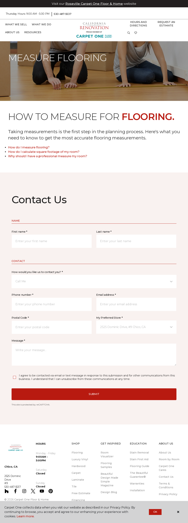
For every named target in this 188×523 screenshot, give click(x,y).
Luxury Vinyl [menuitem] (80, 459)
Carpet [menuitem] (76, 473)
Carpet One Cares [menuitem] (166, 468)
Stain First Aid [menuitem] (139, 459)
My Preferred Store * (109, 317)
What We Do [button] (41, 24)
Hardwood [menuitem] (78, 466)
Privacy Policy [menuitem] (168, 494)
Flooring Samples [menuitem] (106, 465)
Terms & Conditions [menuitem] (166, 485)
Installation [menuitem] (137, 490)
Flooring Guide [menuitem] (139, 466)
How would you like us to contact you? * (37, 272)
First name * (19, 231)
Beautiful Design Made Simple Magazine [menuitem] (109, 479)
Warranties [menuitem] (137, 483)
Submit (94, 394)
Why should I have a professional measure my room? (47, 156)
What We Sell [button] (16, 24)
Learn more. (25, 516)
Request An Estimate (166, 23)
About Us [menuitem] (165, 452)
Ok (155, 511)
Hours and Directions (138, 23)
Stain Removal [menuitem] (139, 452)
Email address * (106, 295)
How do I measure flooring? (29, 147)
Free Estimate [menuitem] (81, 493)
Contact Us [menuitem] (166, 476)
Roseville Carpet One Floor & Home (94, 4)
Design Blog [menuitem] (109, 492)
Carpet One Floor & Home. (31, 499)
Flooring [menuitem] (77, 452)
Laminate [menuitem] (78, 479)
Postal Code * (20, 317)
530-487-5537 (62, 14)
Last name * (103, 231)
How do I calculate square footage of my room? (43, 152)
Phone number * (22, 295)
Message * (18, 340)
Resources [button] (32, 32)
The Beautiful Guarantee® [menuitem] (139, 474)
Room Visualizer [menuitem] (107, 454)
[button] (128, 34)
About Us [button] (12, 32)
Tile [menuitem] (74, 486)
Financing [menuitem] (78, 500)
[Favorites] (135, 34)
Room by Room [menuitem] (169, 459)
